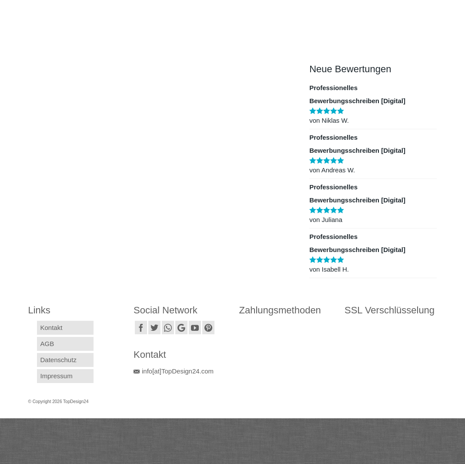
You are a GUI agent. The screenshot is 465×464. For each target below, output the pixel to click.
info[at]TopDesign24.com (174, 371)
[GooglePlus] (181, 327)
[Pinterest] (208, 327)
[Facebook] (141, 327)
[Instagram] (168, 327)
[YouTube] (195, 327)
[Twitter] (154, 327)
